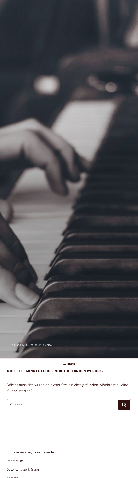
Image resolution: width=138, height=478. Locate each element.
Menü (69, 363)
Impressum (14, 461)
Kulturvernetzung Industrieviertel (30, 452)
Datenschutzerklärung (22, 469)
